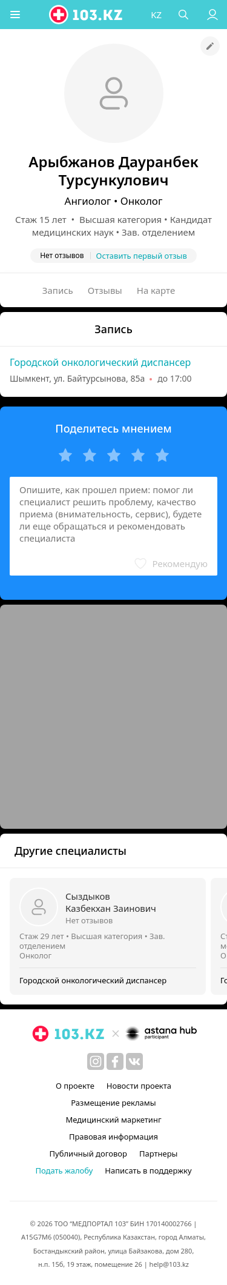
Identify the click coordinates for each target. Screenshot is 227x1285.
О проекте (75, 1085)
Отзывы (105, 290)
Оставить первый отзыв (141, 256)
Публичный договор (88, 1153)
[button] (15, 14)
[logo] (86, 14)
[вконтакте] (134, 1061)
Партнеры (158, 1153)
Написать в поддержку (148, 1170)
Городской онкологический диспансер (100, 362)
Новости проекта (139, 1085)
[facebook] (115, 1061)
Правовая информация (113, 1136)
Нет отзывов (89, 920)
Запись (57, 290)
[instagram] (95, 1061)
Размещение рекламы (113, 1102)
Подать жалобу (64, 1170)
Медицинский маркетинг (113, 1119)
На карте (156, 290)
